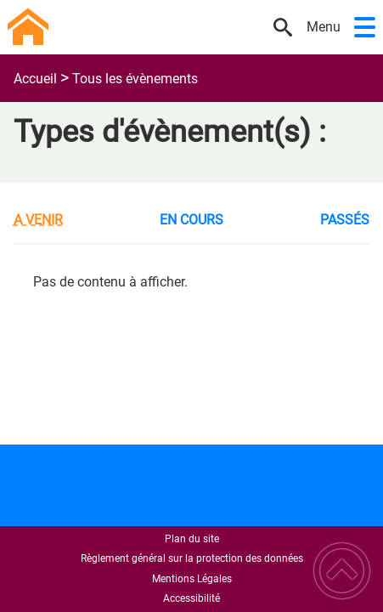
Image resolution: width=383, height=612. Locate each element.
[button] (364, 27)
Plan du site (192, 539)
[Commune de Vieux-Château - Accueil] (136, 27)
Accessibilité (191, 598)
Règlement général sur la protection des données (192, 558)
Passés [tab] (344, 220)
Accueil (35, 79)
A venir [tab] (38, 220)
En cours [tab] (191, 220)
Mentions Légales (192, 579)
